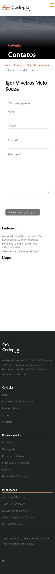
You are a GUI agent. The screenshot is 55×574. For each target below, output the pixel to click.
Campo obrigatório (19, 103)
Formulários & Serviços (14, 476)
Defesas (6, 469)
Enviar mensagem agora (22, 212)
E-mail (12, 125)
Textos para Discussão (14, 497)
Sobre (5, 394)
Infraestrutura (10, 408)
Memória (7, 421)
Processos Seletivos (13, 456)
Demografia (8, 449)
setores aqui (32, 251)
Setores (6, 415)
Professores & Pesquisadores (18, 401)
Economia (7, 442)
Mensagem (14, 154)
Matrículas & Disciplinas (15, 462)
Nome (12, 111)
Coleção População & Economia (19, 517)
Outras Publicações (12, 524)
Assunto (13, 140)
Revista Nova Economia (15, 510)
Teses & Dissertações (13, 503)
